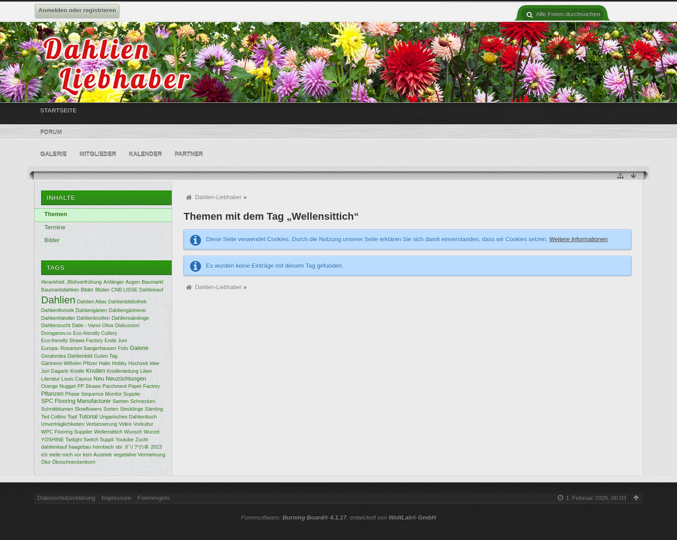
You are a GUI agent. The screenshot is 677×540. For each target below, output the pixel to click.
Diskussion (127, 325)
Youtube (125, 439)
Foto (123, 348)
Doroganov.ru (56, 333)
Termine (54, 227)
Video (125, 424)
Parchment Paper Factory (131, 386)
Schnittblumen (57, 409)
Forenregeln (153, 497)
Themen (55, 214)
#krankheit (52, 282)
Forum (51, 132)
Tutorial (88, 416)
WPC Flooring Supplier (66, 431)
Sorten (110, 409)
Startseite (58, 110)
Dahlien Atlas (91, 301)
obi (119, 447)
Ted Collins (53, 416)
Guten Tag (105, 356)
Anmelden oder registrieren (77, 10)
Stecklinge (131, 409)
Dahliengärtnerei (127, 310)
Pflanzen (52, 394)
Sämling (154, 409)
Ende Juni (116, 340)
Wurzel (151, 431)
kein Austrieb (97, 454)
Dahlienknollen (93, 318)
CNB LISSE (124, 289)
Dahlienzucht (55, 325)
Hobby (119, 363)
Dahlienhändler (58, 318)
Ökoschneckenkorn (73, 462)
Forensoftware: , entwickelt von (338, 517)
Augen (133, 282)
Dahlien (58, 300)
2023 (156, 447)
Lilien (146, 371)
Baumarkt (152, 282)
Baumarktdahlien (60, 289)
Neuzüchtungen (126, 379)
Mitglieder (97, 154)
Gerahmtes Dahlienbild (66, 356)
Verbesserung (101, 424)
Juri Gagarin (55, 371)
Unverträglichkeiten (63, 424)
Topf (72, 416)
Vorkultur (143, 424)
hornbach (103, 447)
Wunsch (133, 431)
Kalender (145, 154)
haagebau (80, 447)
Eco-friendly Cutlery (95, 333)
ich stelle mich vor (61, 454)
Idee (154, 363)
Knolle (77, 371)
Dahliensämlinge (130, 318)
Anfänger (113, 282)
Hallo (105, 363)
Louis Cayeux (76, 378)
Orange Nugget (58, 386)
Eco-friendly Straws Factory (72, 340)
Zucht (141, 439)
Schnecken (142, 401)
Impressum (116, 497)
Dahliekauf (151, 289)
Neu (99, 379)
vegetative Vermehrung (139, 454)
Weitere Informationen (579, 239)
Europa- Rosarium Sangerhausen (78, 348)
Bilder (51, 240)
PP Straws (88, 386)
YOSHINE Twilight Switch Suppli (77, 439)
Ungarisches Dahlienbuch (128, 416)
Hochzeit (138, 363)
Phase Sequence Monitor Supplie (102, 394)
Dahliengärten (91, 310)
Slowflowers (88, 409)
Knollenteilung (122, 371)
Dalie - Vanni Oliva (93, 325)
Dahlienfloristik (57, 310)
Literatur (50, 378)
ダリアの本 (136, 447)
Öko (45, 462)
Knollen (95, 371)
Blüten (102, 289)
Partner (189, 154)
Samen (121, 401)
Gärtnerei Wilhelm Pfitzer (69, 363)
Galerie (53, 154)
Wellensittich (108, 431)
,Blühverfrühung (84, 282)
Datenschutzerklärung (66, 497)
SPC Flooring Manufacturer (76, 401)
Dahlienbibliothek (127, 301)
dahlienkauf (54, 447)
